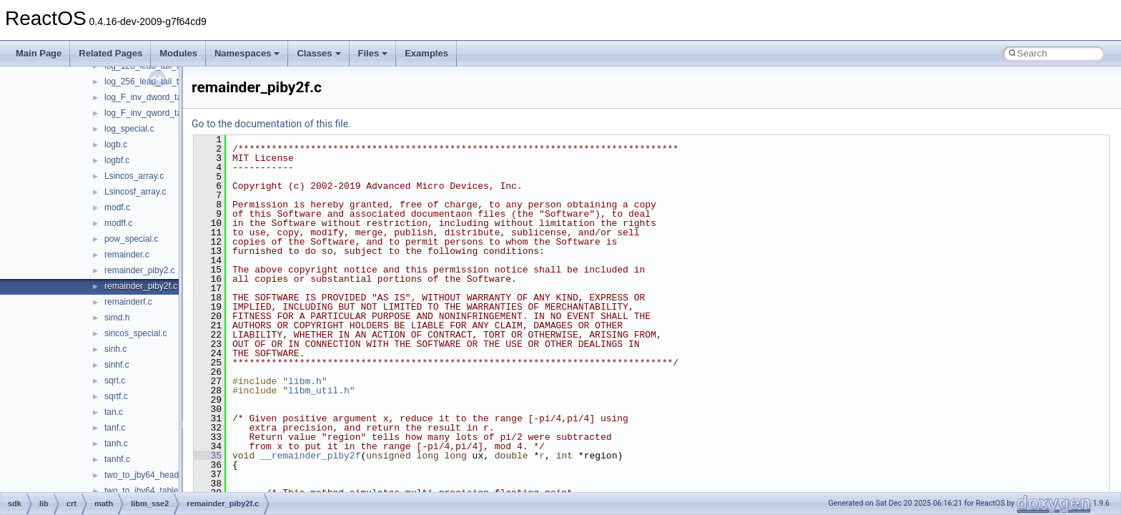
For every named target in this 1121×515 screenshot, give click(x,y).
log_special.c (129, 129)
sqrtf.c (116, 396)
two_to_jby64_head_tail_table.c (164, 475)
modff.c (118, 223)
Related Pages (110, 53)
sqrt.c (114, 381)
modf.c (117, 207)
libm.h (305, 381)
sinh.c (115, 349)
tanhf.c (117, 459)
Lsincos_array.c (134, 176)
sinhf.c (116, 365)
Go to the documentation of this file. (271, 123)
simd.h (116, 318)
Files (373, 53)
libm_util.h (319, 390)
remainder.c (126, 255)
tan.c (113, 412)
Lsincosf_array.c (135, 192)
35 (208, 455)
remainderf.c (128, 302)
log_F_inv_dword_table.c (151, 97)
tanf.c (114, 428)
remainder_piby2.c (139, 270)
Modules (178, 53)
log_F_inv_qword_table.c (151, 113)
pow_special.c (131, 239)
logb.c (115, 144)
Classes (318, 53)
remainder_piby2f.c (140, 286)
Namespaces (247, 53)
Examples (426, 53)
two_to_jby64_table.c (144, 491)
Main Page (38, 53)
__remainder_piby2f (310, 455)
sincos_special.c (135, 333)
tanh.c (116, 443)
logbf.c (116, 160)
